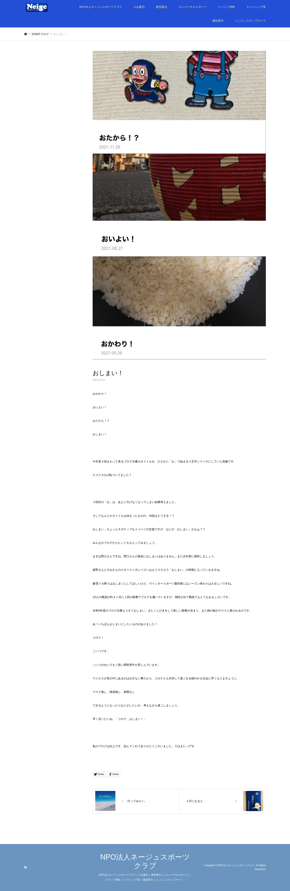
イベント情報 (226, 6)
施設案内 (218, 20)
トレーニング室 (256, 6)
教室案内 (161, 6)
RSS (25, 867)
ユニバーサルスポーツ (192, 6)
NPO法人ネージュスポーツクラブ (100, 6)
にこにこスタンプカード (250, 20)
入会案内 (139, 6)
